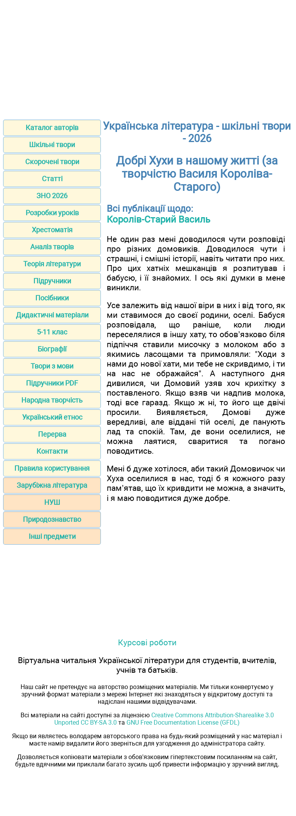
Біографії (52, 349)
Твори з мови (52, 366)
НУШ (52, 502)
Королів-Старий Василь (158, 219)
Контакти (52, 451)
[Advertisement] (148, 57)
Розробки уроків (52, 213)
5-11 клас (52, 332)
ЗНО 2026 (52, 196)
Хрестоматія (52, 230)
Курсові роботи (147, 642)
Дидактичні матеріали (52, 315)
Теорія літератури (52, 264)
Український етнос (52, 417)
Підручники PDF (52, 383)
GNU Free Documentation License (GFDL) (183, 722)
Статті (52, 179)
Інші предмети (52, 536)
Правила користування (52, 468)
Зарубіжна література (52, 485)
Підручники (52, 281)
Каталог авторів (52, 127)
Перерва (52, 434)
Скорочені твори (52, 162)
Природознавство (52, 519)
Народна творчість (52, 400)
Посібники (52, 298)
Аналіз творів (52, 247)
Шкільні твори (52, 145)
